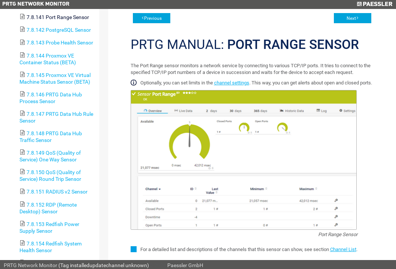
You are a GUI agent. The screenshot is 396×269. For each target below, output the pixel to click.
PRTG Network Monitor (30, 265)
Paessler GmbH (185, 265)
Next (351, 18)
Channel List (343, 249)
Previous (153, 18)
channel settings (231, 83)
